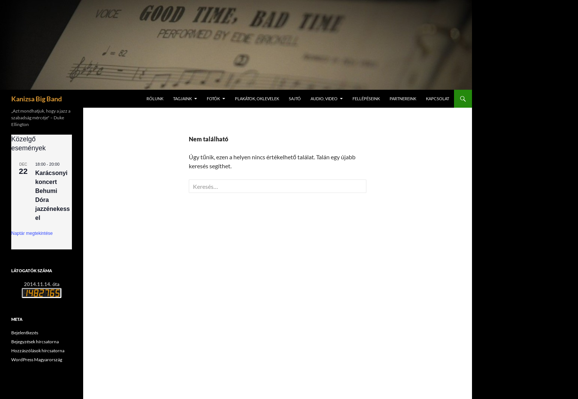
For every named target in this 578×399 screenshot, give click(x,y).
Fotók (213, 98)
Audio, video (324, 98)
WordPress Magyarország (36, 359)
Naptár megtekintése (32, 233)
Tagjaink (182, 98)
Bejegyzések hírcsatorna (35, 341)
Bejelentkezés (24, 332)
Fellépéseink (366, 98)
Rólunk (154, 98)
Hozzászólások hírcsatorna (37, 350)
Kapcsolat (437, 98)
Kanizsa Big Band (36, 99)
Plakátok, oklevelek (257, 98)
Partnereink (403, 98)
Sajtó (295, 98)
